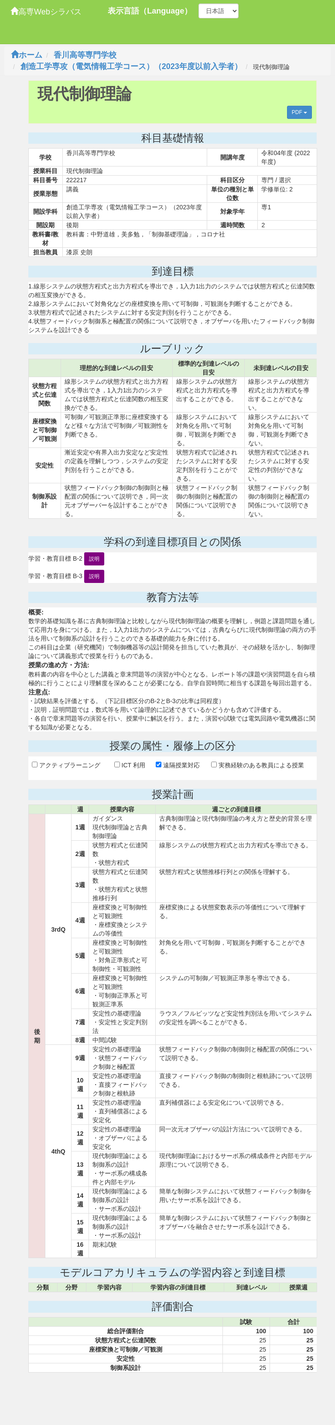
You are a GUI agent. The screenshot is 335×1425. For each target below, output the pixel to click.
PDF (299, 112)
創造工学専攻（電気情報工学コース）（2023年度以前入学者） (131, 66)
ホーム (26, 55)
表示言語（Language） (150, 11)
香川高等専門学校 (85, 55)
